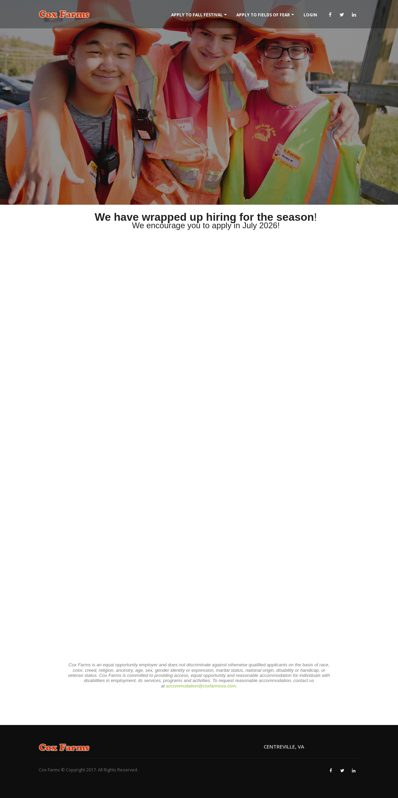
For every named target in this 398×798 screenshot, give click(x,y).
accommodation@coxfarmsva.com (201, 685)
